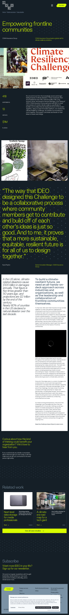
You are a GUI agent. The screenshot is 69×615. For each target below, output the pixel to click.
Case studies (20, 12)
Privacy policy (54, 592)
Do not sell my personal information (57, 589)
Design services (11, 12)
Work (20, 591)
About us (21, 593)
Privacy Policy (21, 607)
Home (4, 12)
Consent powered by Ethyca (53, 610)
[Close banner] (59, 596)
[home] (7, 5)
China (36, 591)
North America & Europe (42, 588)
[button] (52, 5)
